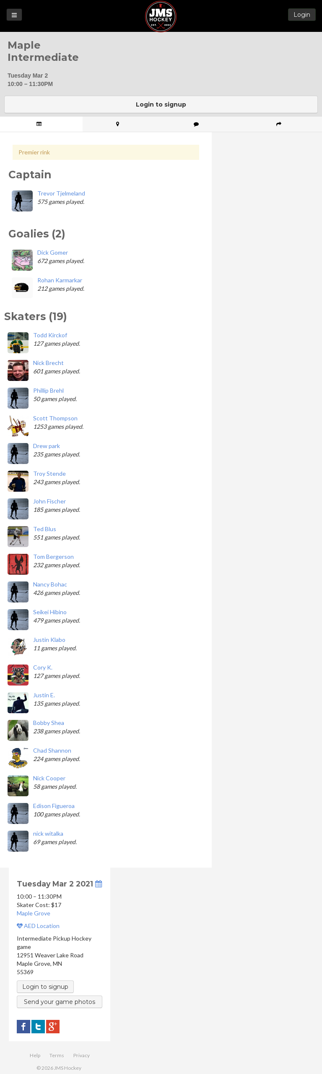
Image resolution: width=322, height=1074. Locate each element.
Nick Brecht (48, 362)
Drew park (46, 445)
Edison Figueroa (54, 805)
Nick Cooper (49, 778)
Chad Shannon (52, 750)
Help (35, 1055)
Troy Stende (49, 473)
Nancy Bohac (50, 584)
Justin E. (44, 695)
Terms (56, 1055)
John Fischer (49, 501)
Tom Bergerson (53, 556)
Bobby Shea (48, 722)
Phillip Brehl (48, 390)
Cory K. (42, 667)
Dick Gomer (52, 252)
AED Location (38, 925)
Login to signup (161, 104)
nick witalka (48, 833)
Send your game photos (59, 1002)
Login (301, 14)
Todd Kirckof (50, 335)
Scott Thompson (55, 418)
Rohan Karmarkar (59, 280)
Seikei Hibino (50, 611)
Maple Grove (33, 913)
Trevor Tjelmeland (61, 193)
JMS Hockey (161, 16)
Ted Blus (44, 528)
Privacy (81, 1055)
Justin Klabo (49, 639)
